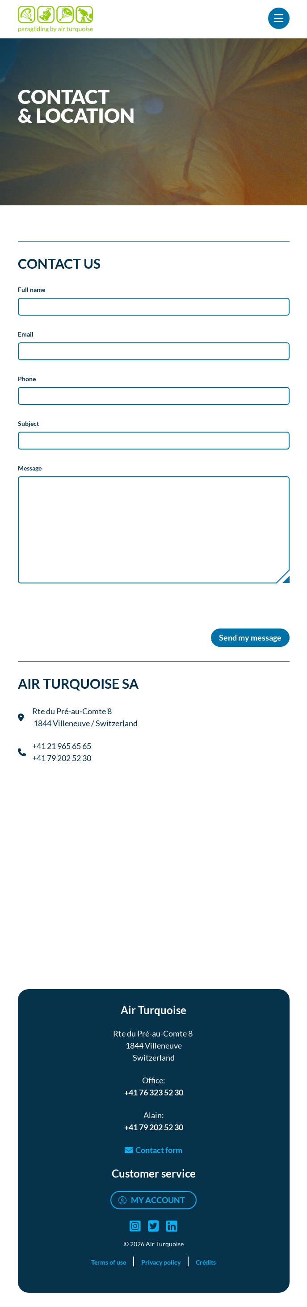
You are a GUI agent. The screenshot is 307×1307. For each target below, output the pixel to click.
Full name (31, 289)
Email (26, 334)
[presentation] (86, 615)
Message (30, 468)
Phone (27, 379)
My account (158, 1200)
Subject (28, 423)
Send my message (250, 637)
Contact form (158, 1150)
